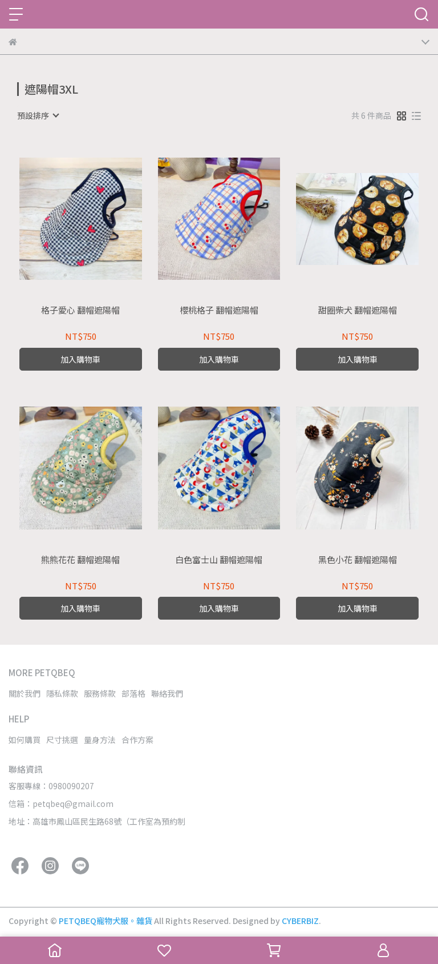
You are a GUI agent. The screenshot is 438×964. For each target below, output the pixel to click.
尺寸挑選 (62, 739)
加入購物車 (80, 359)
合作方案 (137, 739)
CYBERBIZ (300, 920)
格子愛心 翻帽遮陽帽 (80, 310)
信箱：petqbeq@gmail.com (61, 803)
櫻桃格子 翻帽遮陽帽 (219, 310)
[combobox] (37, 115)
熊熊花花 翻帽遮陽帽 (80, 560)
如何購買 (24, 739)
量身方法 (100, 739)
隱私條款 (62, 693)
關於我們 (24, 693)
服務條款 (100, 693)
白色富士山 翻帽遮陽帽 (218, 560)
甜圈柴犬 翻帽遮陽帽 (357, 310)
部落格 (133, 693)
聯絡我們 (167, 693)
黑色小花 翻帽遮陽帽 (357, 560)
